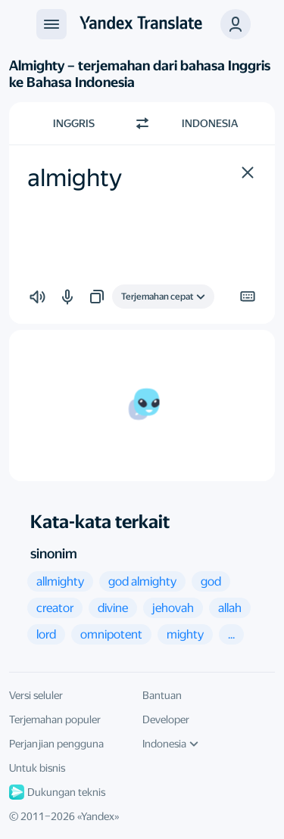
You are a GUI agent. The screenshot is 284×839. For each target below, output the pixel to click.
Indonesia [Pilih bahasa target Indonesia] (210, 123)
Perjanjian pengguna (56, 744)
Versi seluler (36, 695)
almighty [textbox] (74, 177)
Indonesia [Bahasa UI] (170, 744)
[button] (235, 24)
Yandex (97, 816)
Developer (165, 719)
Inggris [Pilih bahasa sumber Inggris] (74, 123)
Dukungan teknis (57, 792)
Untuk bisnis (37, 768)
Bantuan (162, 695)
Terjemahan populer (55, 719)
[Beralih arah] (142, 123)
